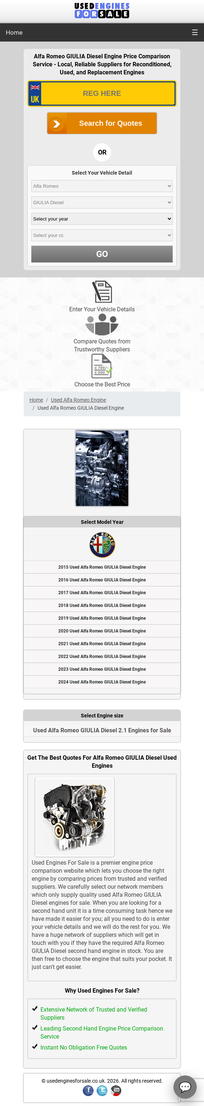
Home (14, 32)
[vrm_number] (102, 93)
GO (102, 254)
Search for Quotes (110, 123)
